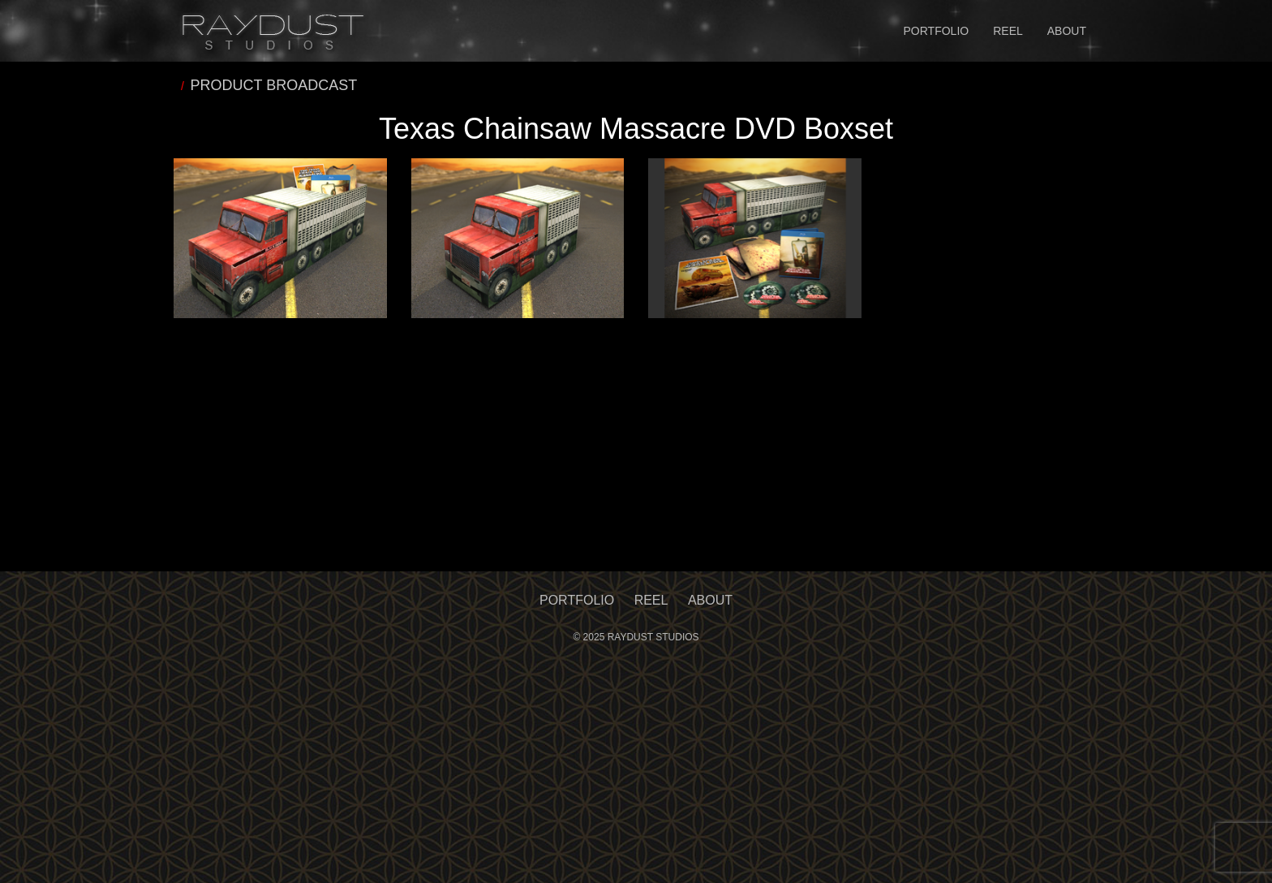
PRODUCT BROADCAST (274, 85)
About (1066, 30)
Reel (1008, 30)
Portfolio (936, 30)
